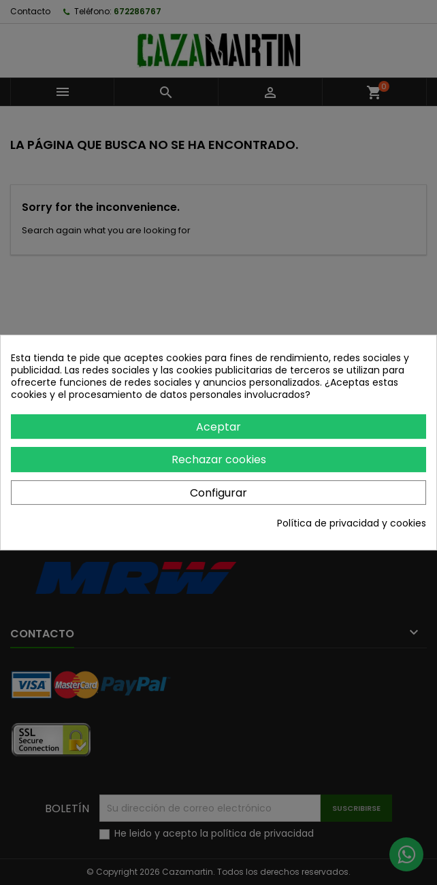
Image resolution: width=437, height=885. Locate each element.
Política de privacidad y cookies (351, 523)
